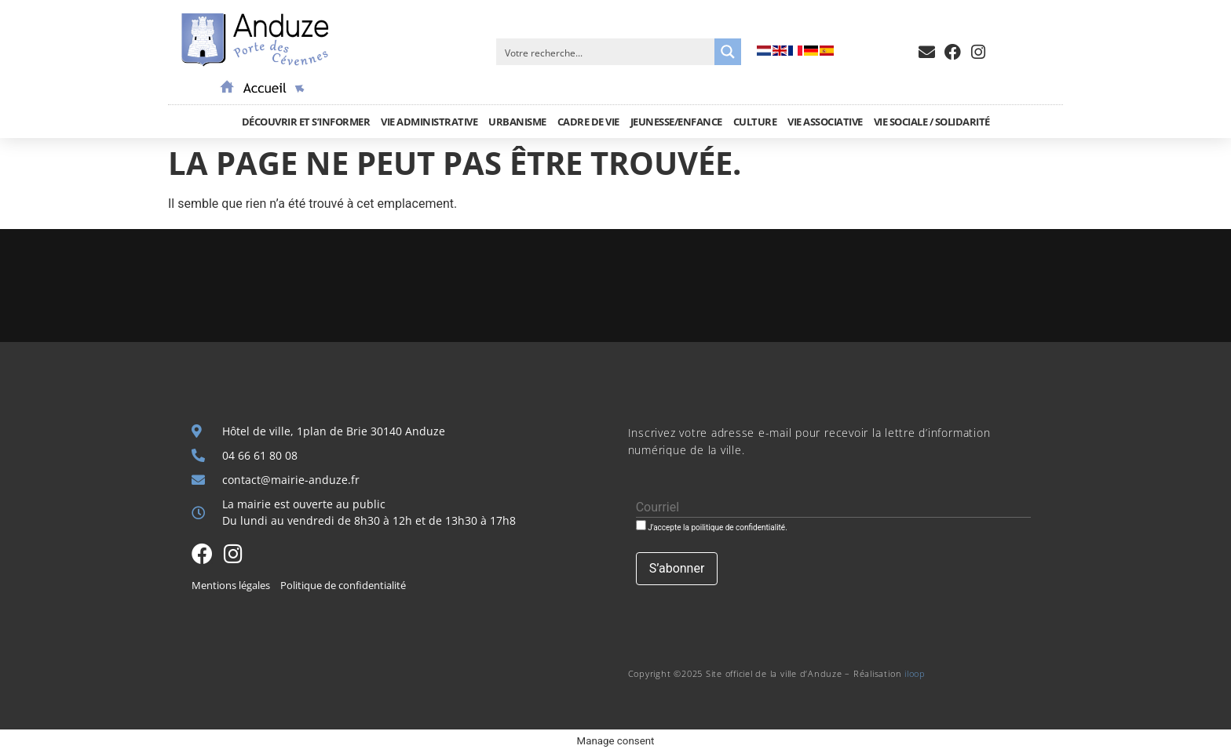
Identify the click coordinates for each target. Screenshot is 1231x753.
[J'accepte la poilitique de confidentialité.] (641, 525)
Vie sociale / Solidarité (932, 122)
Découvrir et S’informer (306, 122)
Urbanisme (517, 122)
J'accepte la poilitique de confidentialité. (711, 526)
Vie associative (825, 122)
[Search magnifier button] (727, 51)
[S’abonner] (677, 568)
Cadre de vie (588, 122)
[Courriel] (833, 508)
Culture (755, 122)
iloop (915, 673)
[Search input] (606, 52)
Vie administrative (429, 122)
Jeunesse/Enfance (676, 122)
